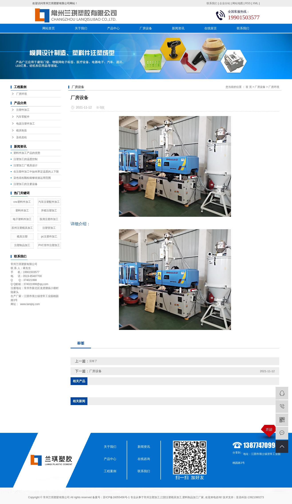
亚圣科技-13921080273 (250, 497)
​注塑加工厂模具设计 (25, 165)
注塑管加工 (49, 227)
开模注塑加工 (49, 210)
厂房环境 (21, 93)
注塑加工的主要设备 (25, 184)
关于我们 (81, 28)
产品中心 (113, 28)
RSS (248, 3)
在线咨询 (144, 459)
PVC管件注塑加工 (49, 245)
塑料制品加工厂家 (193, 497)
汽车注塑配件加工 (49, 201)
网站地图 (237, 3)
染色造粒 (21, 137)
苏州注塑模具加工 (22, 227)
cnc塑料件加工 (22, 201)
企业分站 (224, 3)
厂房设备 (146, 28)
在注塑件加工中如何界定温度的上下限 (36, 171)
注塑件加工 (23, 109)
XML (255, 3)
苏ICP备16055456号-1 (116, 497)
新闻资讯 (178, 28)
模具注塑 (22, 236)
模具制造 (21, 130)
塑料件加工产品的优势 (27, 153)
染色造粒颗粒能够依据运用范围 (32, 177)
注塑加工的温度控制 (25, 159)
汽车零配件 (23, 116)
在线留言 (210, 28)
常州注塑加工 (152, 497)
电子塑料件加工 (22, 219)
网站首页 (48, 28)
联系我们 (212, 3)
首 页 (249, 86)
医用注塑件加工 (49, 219)
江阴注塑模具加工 (171, 497)
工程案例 (110, 471)
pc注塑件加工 (49, 236)
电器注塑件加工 (25, 123)
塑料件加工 (22, 210)
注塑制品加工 (22, 245)
